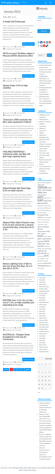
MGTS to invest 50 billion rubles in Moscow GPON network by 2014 (18, 54)
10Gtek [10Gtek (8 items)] (42, 187)
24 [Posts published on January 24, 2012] (42, 384)
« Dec (39, 392)
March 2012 (42, 345)
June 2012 (42, 338)
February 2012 (43, 347)
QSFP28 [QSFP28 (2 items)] (40, 246)
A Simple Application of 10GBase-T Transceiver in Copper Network (45, 90)
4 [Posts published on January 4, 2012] (45, 372)
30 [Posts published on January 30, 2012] (39, 388)
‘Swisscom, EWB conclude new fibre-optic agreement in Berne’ (17, 121)
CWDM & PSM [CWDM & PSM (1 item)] (47, 198)
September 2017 (44, 302)
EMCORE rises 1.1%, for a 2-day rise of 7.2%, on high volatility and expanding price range (18, 302)
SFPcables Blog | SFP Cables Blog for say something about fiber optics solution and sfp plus (33, 469)
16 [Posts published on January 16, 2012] (39, 380)
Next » (28, 369)
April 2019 (42, 282)
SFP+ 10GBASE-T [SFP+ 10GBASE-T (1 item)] (41, 258)
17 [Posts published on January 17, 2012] (42, 380)
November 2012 (44, 327)
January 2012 (43, 349)
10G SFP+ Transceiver (42, 125)
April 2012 (42, 343)
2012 (9, 17)
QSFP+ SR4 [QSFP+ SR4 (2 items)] (45, 244)
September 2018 (44, 291)
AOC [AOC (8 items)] (40, 197)
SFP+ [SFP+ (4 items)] (46, 256)
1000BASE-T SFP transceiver (44, 116)
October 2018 (43, 289)
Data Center (42, 151)
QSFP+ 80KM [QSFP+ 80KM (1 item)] (47, 236)
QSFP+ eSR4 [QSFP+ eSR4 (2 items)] (41, 239)
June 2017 (42, 309)
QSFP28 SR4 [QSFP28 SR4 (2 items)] (42, 253)
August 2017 (43, 304)
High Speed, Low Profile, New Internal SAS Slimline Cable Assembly (45, 82)
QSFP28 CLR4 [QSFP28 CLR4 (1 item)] (41, 249)
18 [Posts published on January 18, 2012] (45, 380)
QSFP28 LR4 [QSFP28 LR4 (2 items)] (42, 251)
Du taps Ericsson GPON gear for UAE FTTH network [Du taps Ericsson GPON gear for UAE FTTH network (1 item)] (44, 210)
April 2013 (42, 316)
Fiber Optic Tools (44, 153)
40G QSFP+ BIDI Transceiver (44, 140)
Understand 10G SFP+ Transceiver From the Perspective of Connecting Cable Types (45, 101)
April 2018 (42, 300)
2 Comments (18, 49)
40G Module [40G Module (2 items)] (46, 190)
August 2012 (43, 334)
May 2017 (42, 311)
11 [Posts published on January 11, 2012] (45, 376)
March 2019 (42, 284)
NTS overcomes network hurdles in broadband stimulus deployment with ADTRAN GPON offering (45, 426)
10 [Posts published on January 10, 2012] (42, 376)
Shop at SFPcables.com (28, 7)
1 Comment (18, 147)
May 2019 (42, 280)
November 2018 (44, 287)
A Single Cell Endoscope (14, 21)
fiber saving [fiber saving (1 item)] (45, 217)
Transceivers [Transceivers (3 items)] (43, 265)
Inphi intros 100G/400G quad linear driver (44, 416)
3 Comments (18, 218)
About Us (24, 2)
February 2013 (43, 320)
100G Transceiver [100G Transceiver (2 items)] (42, 193)
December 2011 (44, 352)
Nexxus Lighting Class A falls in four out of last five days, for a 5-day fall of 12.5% (18, 266)
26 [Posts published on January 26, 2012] (49, 384)
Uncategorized (8, 49)
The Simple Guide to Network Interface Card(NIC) (45, 168)
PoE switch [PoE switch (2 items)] (41, 233)
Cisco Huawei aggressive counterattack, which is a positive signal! (45, 455)
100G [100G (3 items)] (39, 192)
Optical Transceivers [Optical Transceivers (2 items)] (42, 230)
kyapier (41, 414)
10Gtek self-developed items (44, 136)
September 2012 (44, 331)
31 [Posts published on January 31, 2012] (42, 388)
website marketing (44, 403)
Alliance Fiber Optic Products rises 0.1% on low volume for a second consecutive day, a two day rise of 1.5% (18, 226)
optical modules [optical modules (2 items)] (43, 226)
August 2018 (43, 293)
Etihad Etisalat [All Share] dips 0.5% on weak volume (17, 189)
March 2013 (42, 318)
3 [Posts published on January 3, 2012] (42, 372)
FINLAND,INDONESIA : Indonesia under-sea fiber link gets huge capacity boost (16, 154)
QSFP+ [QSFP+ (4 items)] (40, 236)
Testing (41, 164)
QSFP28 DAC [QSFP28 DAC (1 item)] (48, 249)
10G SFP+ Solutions (45, 122)
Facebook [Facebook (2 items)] (40, 215)
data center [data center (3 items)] (42, 203)
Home (4, 17)
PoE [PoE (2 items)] (48, 231)
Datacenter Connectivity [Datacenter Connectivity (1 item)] (43, 206)
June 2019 (42, 278)
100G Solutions (43, 119)
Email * (39, 20)
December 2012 (44, 325)
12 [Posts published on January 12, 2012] (49, 376)
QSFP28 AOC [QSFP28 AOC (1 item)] (47, 246)
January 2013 (43, 322)
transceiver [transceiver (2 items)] (47, 263)
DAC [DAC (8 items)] (40, 200)
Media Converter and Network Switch (45, 161)
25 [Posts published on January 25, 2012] (45, 384)
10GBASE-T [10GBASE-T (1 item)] (49, 183)
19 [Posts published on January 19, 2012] (49, 380)
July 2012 (42, 336)
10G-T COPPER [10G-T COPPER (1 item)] (41, 183)
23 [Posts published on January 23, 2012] (39, 384)
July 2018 (42, 296)
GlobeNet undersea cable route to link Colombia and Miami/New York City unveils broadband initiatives (45, 440)
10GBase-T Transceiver (42, 129)
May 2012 (42, 340)
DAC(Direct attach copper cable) (44, 147)
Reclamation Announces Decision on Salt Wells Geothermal (45, 408)
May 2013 (42, 313)
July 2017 (42, 307)
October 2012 (43, 329)
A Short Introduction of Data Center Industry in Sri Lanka (45, 67)
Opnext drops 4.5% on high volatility (15, 86)
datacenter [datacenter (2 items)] (48, 200)
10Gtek (41, 133)
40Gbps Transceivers (45, 144)
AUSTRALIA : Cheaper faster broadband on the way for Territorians (16, 337)
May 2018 (42, 298)
